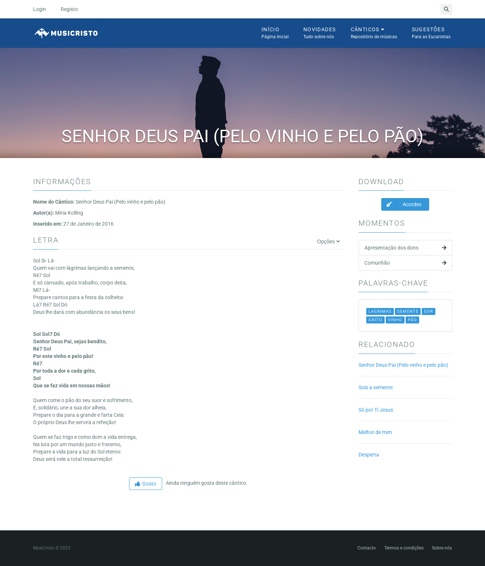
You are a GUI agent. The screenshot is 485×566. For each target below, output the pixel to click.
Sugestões (431, 33)
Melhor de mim (375, 432)
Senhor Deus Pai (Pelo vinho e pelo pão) (403, 365)
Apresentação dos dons (405, 247)
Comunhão (405, 262)
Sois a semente (376, 387)
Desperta (369, 455)
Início (275, 33)
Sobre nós (442, 548)
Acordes (401, 204)
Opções (328, 241)
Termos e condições (404, 548)
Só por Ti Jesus (376, 410)
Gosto (145, 484)
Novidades (319, 33)
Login (39, 9)
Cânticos (374, 33)
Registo (69, 9)
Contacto (366, 548)
